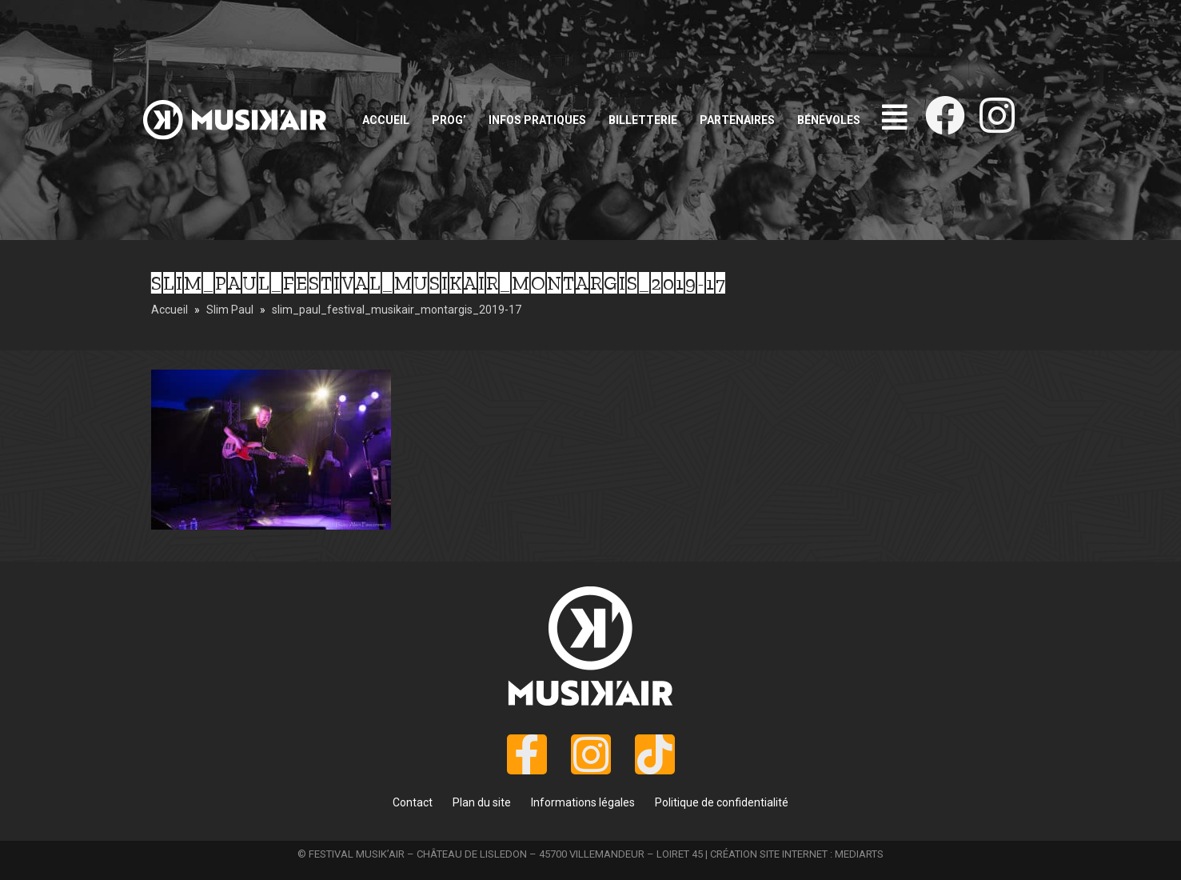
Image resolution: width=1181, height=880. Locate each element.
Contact (413, 802)
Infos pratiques (537, 120)
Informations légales (583, 802)
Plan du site (482, 802)
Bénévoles (828, 120)
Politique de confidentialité (721, 802)
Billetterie (642, 120)
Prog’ (449, 120)
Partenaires (737, 120)
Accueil (385, 120)
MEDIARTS (859, 854)
